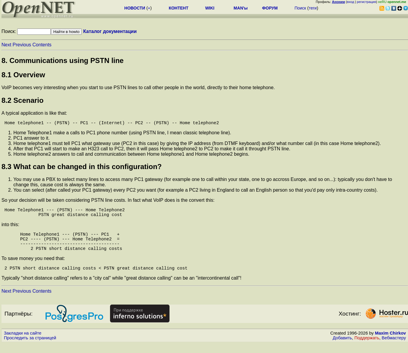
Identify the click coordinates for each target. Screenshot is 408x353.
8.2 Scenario (22, 100)
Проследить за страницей (30, 347)
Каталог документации (110, 31)
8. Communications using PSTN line (62, 60)
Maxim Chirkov (390, 342)
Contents (41, 44)
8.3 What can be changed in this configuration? (81, 168)
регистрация (366, 2)
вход (350, 2)
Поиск (300, 8)
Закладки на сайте (22, 342)
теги (313, 8)
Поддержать (366, 347)
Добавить (342, 347)
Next (6, 44)
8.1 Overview (23, 75)
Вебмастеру (394, 347)
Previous (21, 44)
